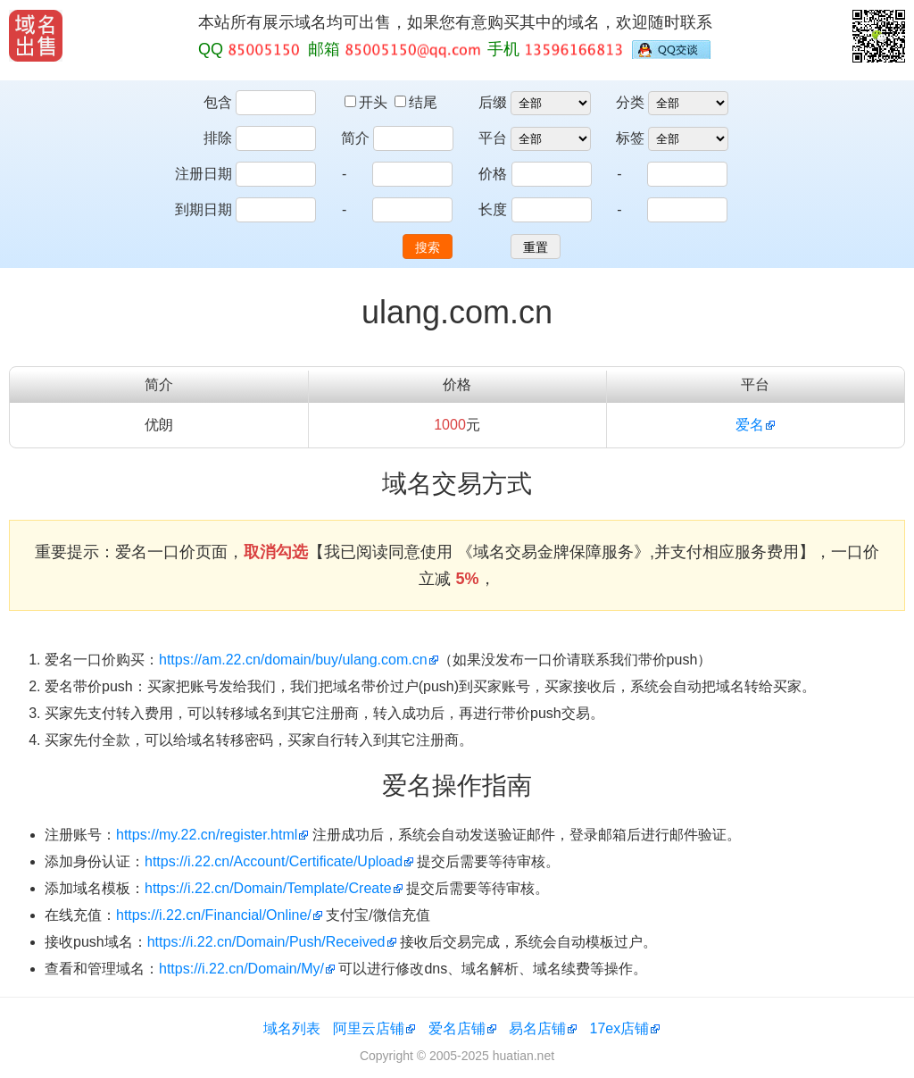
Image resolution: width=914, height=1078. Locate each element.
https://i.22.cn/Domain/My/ (241, 968)
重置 (535, 247)
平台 (492, 138)
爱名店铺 (457, 1028)
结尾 (416, 102)
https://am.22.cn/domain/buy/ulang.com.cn (293, 659)
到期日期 (203, 209)
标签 (630, 138)
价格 (492, 173)
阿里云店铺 (368, 1028)
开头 (368, 102)
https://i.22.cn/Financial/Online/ (214, 915)
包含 (218, 102)
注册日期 (203, 173)
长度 (492, 209)
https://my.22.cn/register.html (206, 834)
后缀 (492, 102)
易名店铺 (537, 1028)
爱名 (749, 424)
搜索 (427, 247)
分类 (630, 102)
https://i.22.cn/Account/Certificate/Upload (274, 861)
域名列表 (291, 1028)
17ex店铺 (620, 1028)
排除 (218, 138)
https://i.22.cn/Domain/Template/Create (268, 888)
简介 (355, 138)
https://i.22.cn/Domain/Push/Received (266, 941)
